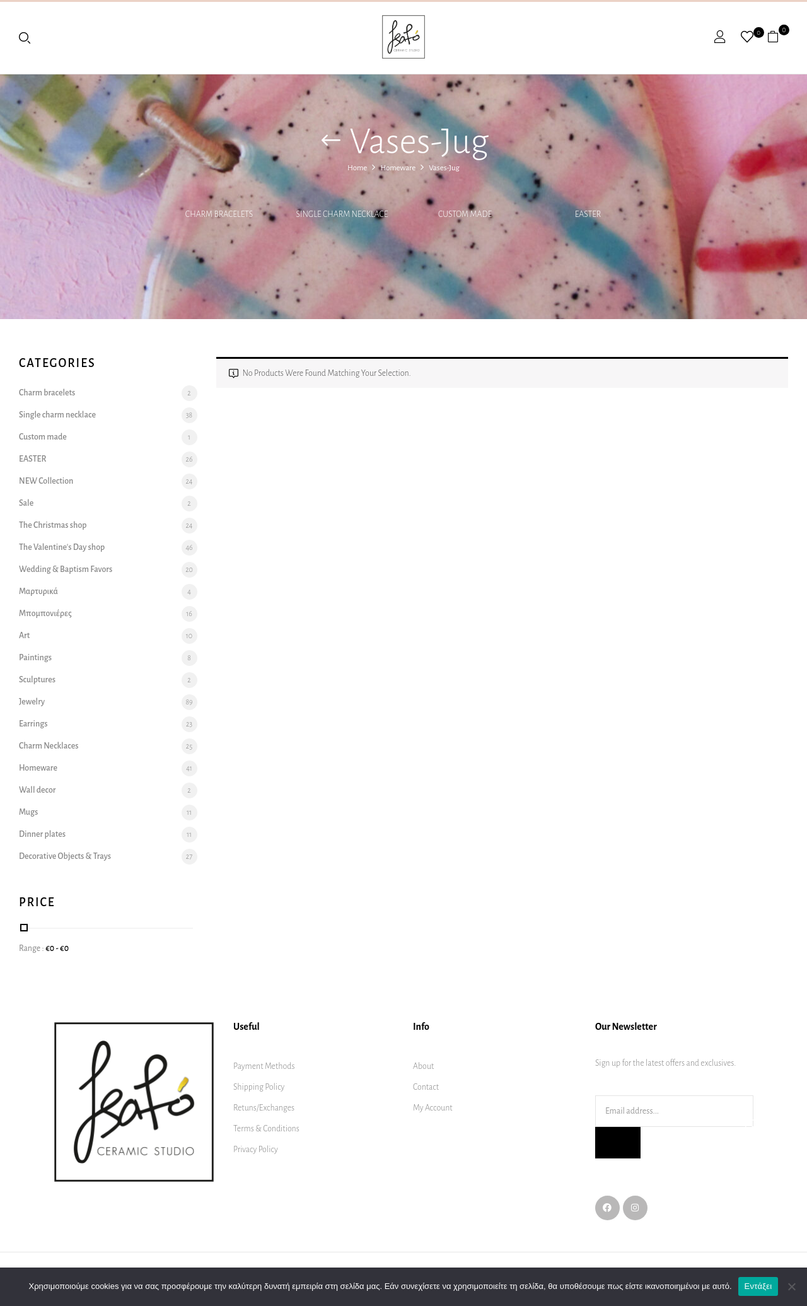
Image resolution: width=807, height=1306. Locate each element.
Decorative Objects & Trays (65, 856)
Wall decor (37, 790)
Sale (26, 503)
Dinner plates (42, 834)
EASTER (588, 214)
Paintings (35, 657)
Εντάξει (758, 1286)
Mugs (28, 812)
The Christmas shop (53, 525)
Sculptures (37, 679)
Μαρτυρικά (38, 591)
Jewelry (32, 701)
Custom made (465, 214)
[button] (777, 36)
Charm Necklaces (48, 746)
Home (357, 168)
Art (24, 635)
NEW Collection (46, 481)
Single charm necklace (342, 214)
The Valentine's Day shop (62, 547)
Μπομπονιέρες (45, 613)
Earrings (33, 724)
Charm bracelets (219, 214)
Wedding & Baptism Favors (65, 569)
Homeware (397, 168)
